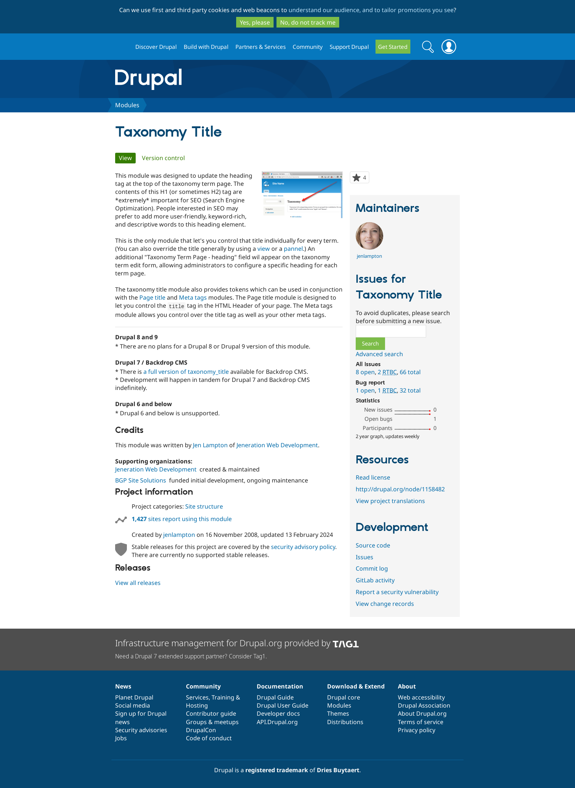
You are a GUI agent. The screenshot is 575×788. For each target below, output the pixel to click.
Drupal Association (424, 705)
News (123, 686)
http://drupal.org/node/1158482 (400, 489)
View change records (385, 604)
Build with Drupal (206, 46)
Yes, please (255, 22)
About (407, 686)
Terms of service (420, 722)
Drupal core (343, 697)
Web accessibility (421, 697)
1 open (365, 390)
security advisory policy (303, 546)
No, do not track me (308, 22)
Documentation (280, 686)
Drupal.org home (122, 47)
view (263, 249)
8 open (365, 372)
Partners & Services (260, 46)
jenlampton (179, 534)
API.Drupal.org (277, 722)
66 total (410, 372)
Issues (364, 557)
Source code (373, 545)
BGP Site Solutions (140, 480)
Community (308, 46)
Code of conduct (209, 738)
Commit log (372, 568)
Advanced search (379, 354)
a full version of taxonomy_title (186, 371)
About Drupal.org (422, 713)
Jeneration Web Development (277, 445)
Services (197, 697)
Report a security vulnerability (397, 592)
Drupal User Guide (282, 705)
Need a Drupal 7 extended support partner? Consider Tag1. (191, 656)
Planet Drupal (134, 697)
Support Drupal (349, 46)
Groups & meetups (212, 722)
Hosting (197, 705)
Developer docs (278, 713)
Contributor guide (211, 713)
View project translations (390, 501)
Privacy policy (416, 730)
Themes (338, 713)
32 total (410, 390)
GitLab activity (375, 580)
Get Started (392, 46)
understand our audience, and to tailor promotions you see (371, 10)
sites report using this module (182, 518)
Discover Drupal (156, 46)
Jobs (121, 738)
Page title (152, 297)
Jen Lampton (210, 445)
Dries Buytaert (338, 770)
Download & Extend (356, 686)
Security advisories (141, 730)
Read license (373, 477)
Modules (127, 105)
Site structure (204, 506)
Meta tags (193, 297)
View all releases (138, 582)
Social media (132, 705)
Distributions (345, 722)
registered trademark (276, 770)
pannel (293, 249)
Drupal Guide (275, 697)
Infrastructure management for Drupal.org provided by (237, 643)
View (127, 158)
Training (223, 697)
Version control (163, 158)
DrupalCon (201, 730)
